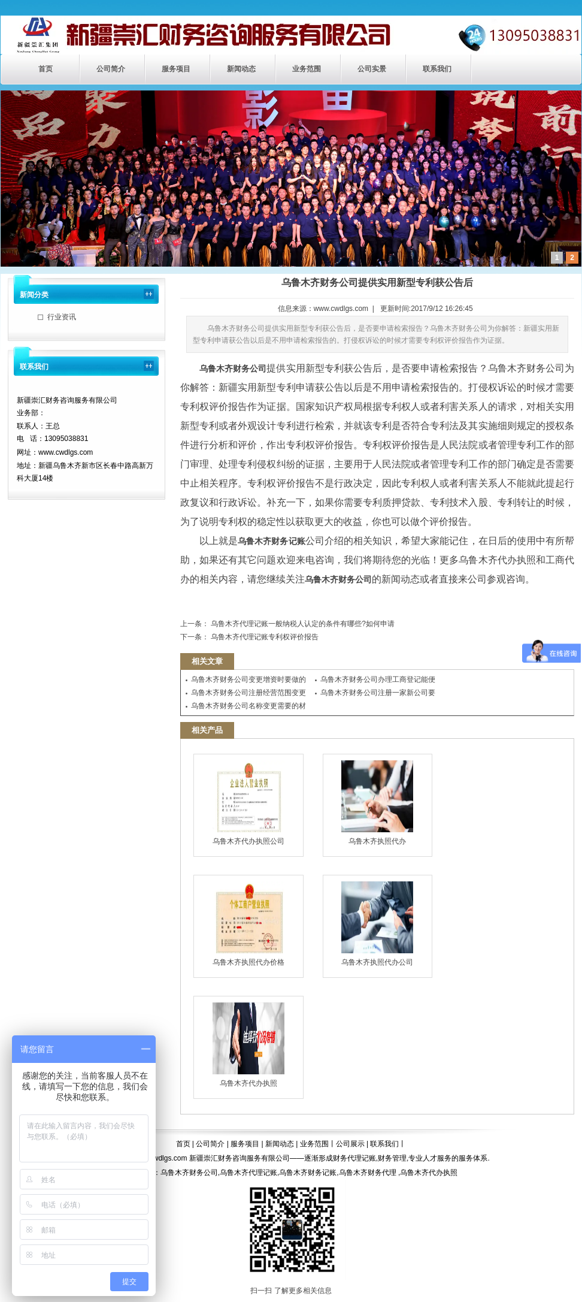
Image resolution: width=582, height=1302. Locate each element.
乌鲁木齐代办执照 (248, 1044)
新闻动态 (241, 69)
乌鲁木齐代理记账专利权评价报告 (264, 637)
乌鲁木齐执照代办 (377, 802)
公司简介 (110, 69)
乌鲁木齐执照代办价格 (248, 923)
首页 (45, 69)
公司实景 (371, 69)
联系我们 (437, 69)
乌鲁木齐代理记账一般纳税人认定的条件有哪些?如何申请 (302, 624)
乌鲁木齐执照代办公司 (377, 923)
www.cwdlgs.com (341, 308)
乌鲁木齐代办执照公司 (248, 802)
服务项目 (176, 69)
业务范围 (306, 69)
